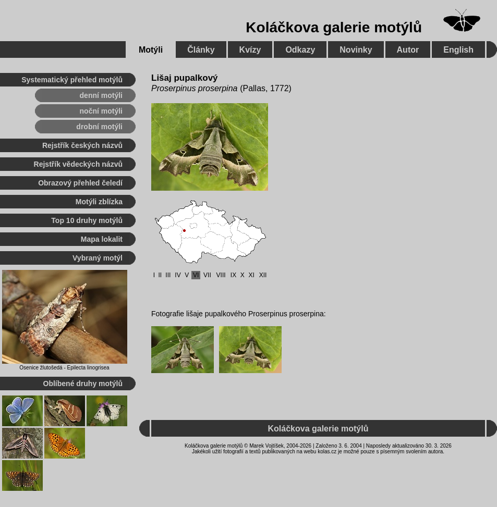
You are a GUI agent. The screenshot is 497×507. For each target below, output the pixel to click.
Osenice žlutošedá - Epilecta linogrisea (64, 367)
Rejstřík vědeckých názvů (78, 164)
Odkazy (300, 49)
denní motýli (101, 95)
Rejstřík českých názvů (82, 145)
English (458, 49)
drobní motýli (99, 126)
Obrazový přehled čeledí (80, 183)
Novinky (356, 49)
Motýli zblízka (99, 201)
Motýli (151, 49)
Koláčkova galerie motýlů (334, 27)
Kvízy (250, 49)
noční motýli (101, 111)
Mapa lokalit (102, 239)
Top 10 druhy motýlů (87, 220)
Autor (408, 49)
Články (200, 49)
